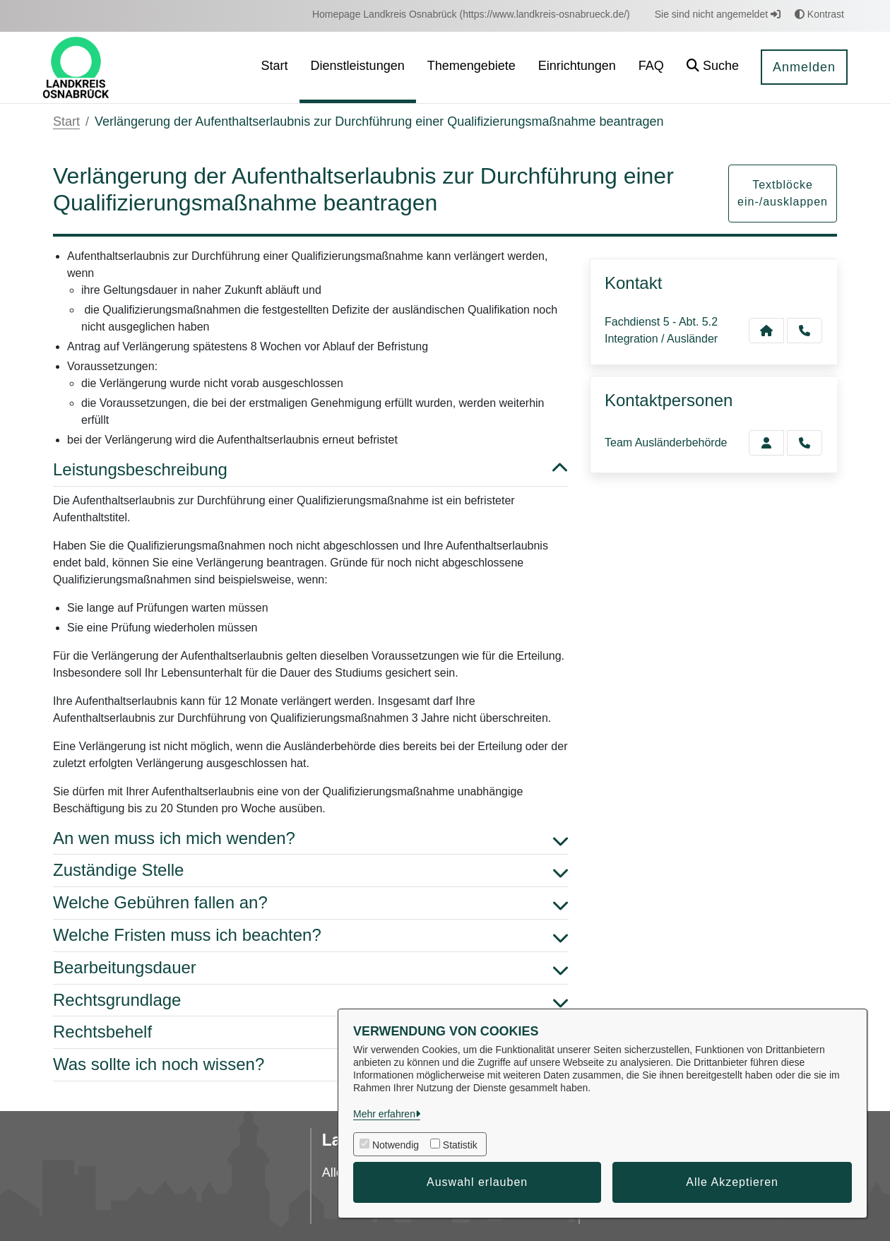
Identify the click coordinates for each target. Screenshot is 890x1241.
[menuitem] (471, 14)
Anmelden (804, 67)
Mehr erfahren (384, 1114)
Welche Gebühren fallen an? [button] (311, 903)
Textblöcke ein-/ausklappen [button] (782, 193)
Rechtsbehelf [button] (311, 1032)
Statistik (460, 1145)
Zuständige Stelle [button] (311, 870)
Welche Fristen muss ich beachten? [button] (311, 935)
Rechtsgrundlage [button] (311, 1000)
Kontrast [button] (819, 14)
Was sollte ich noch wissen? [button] (311, 1065)
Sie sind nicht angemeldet (718, 14)
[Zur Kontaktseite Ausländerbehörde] (766, 443)
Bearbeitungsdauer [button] (311, 968)
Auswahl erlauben (477, 1182)
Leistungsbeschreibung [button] (311, 470)
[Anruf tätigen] (804, 330)
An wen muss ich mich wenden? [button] (311, 839)
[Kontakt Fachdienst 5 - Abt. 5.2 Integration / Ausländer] (766, 330)
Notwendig (395, 1145)
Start (66, 121)
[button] (712, 67)
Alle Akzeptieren (732, 1182)
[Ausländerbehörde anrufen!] (804, 443)
